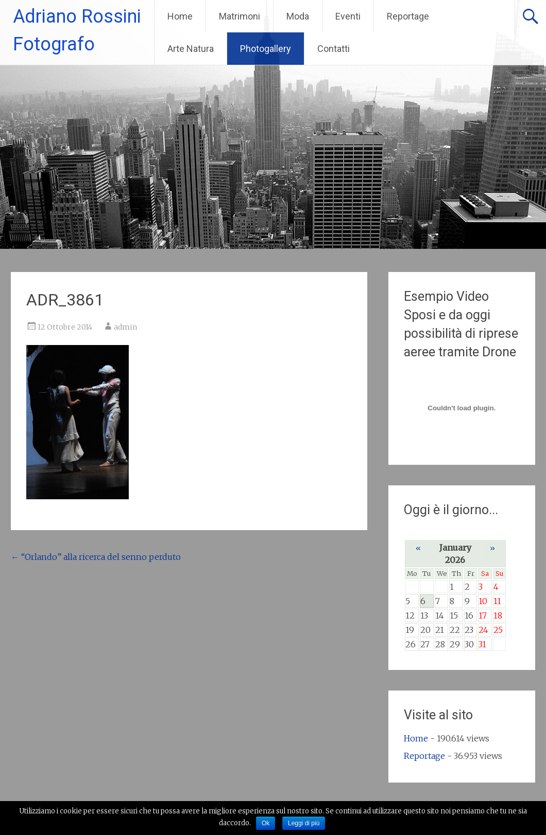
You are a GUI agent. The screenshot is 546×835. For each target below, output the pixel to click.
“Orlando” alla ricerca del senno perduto (96, 557)
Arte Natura (190, 48)
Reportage (408, 16)
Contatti (333, 48)
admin (125, 327)
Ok (265, 823)
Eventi (348, 16)
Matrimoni (239, 16)
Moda (297, 16)
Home (180, 16)
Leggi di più (303, 823)
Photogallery (265, 48)
